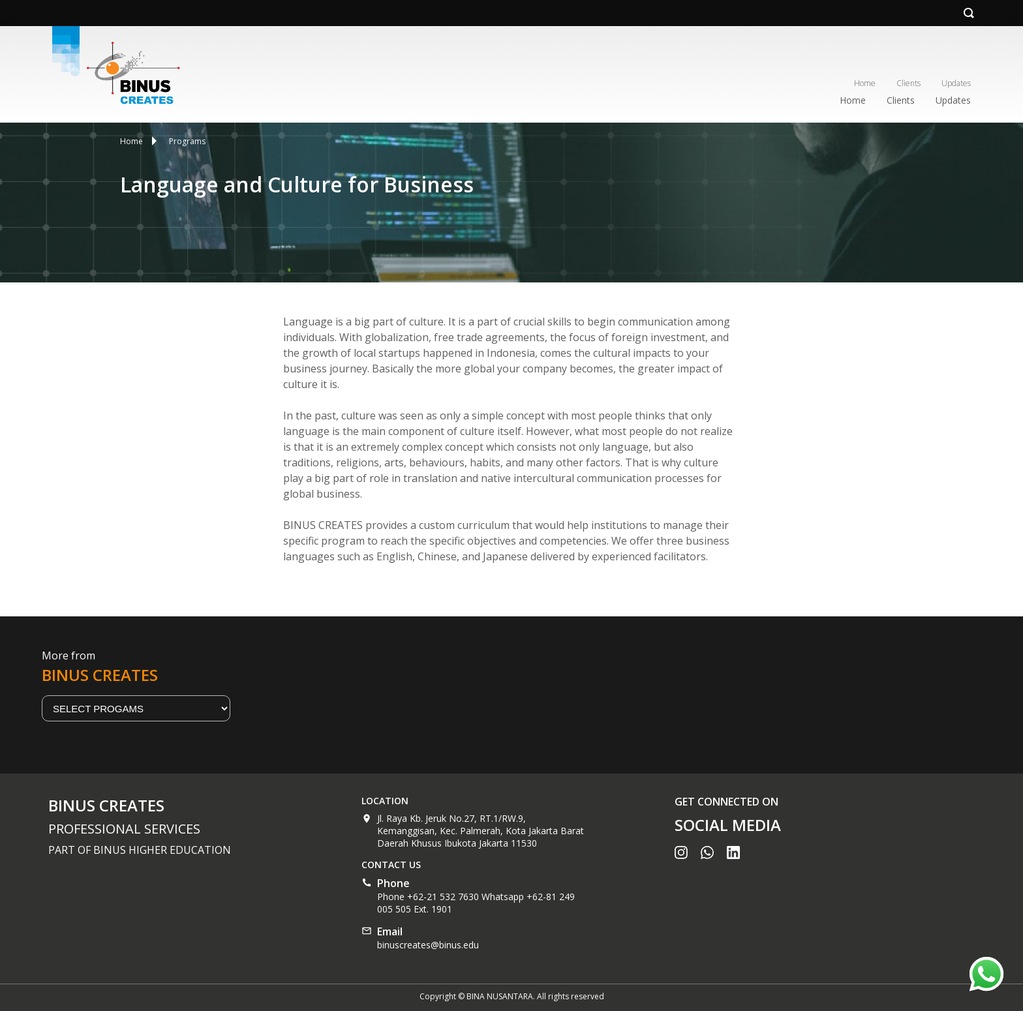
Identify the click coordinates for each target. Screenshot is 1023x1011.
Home (865, 83)
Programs (187, 141)
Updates (956, 83)
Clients (908, 83)
